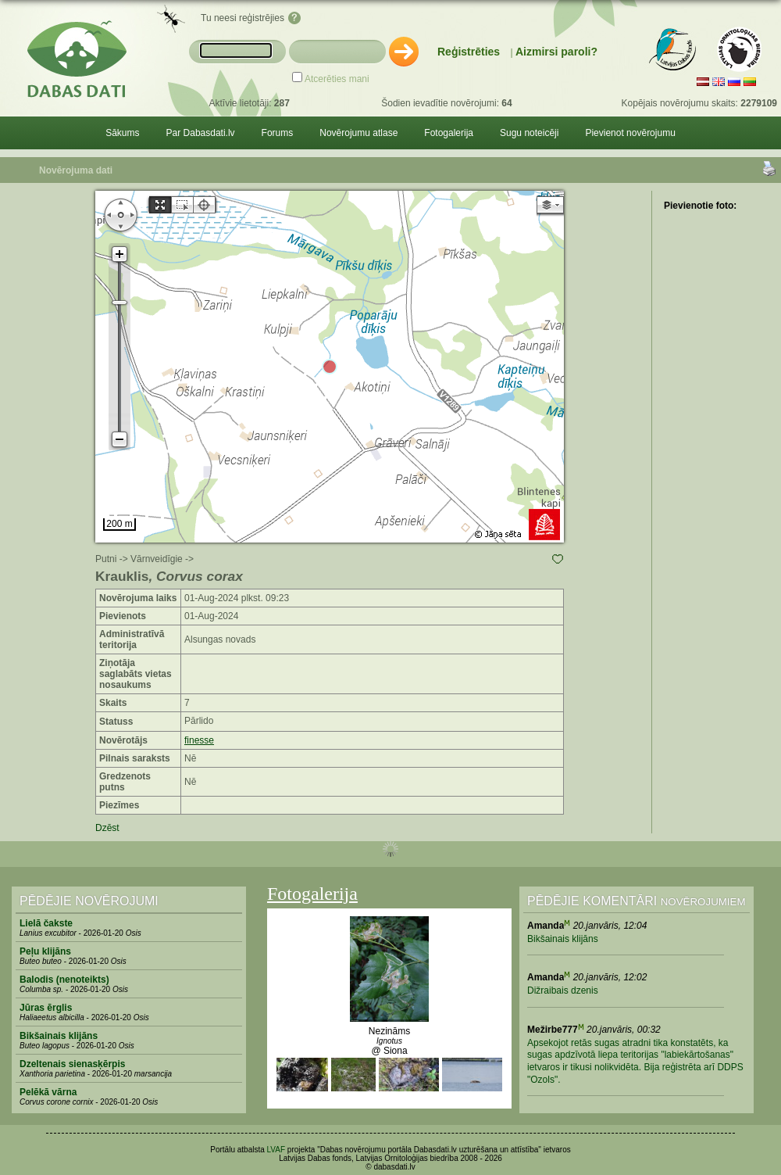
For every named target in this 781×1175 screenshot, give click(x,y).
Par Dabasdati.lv (200, 132)
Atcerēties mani (337, 78)
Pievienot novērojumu (630, 132)
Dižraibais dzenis (562, 990)
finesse (199, 740)
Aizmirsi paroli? (556, 51)
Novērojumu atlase (358, 132)
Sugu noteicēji (529, 132)
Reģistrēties (468, 51)
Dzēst (107, 827)
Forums (278, 132)
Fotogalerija (448, 132)
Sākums (122, 132)
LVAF (276, 1149)
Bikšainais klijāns (562, 938)
